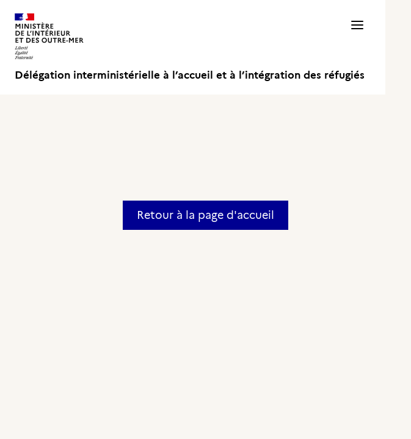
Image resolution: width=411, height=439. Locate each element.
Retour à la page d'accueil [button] (205, 215)
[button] (357, 47)
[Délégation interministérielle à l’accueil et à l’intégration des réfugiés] (189, 47)
